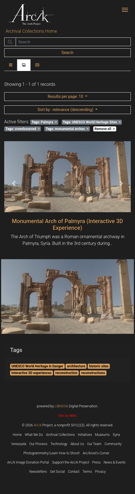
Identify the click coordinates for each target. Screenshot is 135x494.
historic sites (99, 366)
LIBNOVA (61, 406)
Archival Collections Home (31, 31)
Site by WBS (67, 416)
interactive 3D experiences (31, 373)
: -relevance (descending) (66, 109)
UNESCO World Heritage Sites (91, 122)
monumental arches (67, 129)
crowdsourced (23, 129)
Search (67, 52)
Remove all (104, 129)
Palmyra (44, 122)
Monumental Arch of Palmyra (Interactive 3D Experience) (67, 224)
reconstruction (66, 373)
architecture (76, 366)
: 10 (66, 96)
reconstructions (93, 373)
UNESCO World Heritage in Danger (37, 366)
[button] (13, 183)
